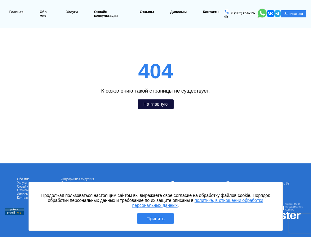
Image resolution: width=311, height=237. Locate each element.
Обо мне (43, 13)
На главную (155, 104)
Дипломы (178, 12)
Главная (16, 12)
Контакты (211, 12)
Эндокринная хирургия (77, 179)
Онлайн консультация (106, 13)
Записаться (293, 14)
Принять (155, 218)
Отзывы (147, 12)
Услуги (72, 12)
